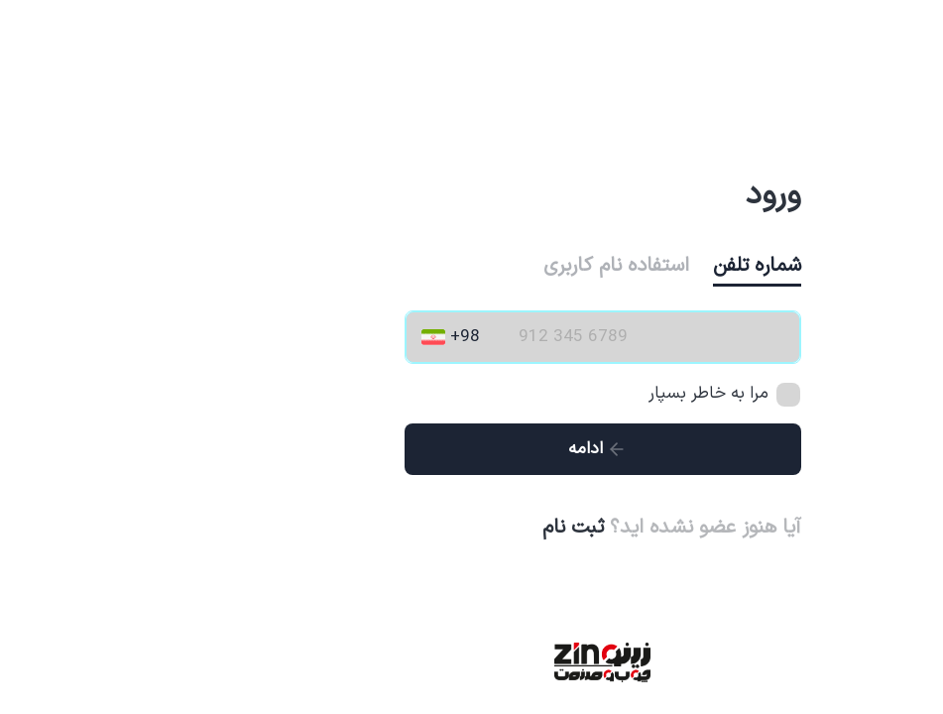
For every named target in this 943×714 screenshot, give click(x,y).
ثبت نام (442, 527)
